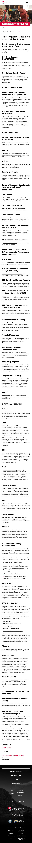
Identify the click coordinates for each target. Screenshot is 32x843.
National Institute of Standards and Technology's (13, 116)
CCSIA (3, 27)
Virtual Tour (20, 788)
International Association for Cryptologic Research (13, 503)
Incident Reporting (10, 835)
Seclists (3, 164)
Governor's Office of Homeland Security (11, 704)
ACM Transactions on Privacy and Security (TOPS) (12, 274)
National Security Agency (8, 76)
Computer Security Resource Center (19, 549)
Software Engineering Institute (9, 425)
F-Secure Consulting (6, 649)
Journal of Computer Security (9, 322)
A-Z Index (20, 795)
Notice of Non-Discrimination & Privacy (21, 832)
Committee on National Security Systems (12, 470)
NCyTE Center (6, 230)
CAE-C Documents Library (8, 208)
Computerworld (5, 378)
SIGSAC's (3, 262)
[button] (26, 2)
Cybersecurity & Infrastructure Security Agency (13, 631)
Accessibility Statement (21, 835)
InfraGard (4, 530)
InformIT (3, 395)
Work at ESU (10, 830)
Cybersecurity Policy (7, 626)
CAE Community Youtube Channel (10, 243)
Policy (11, 838)
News (11, 788)
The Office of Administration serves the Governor (12, 716)
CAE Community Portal (8, 217)
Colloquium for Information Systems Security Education (14, 453)
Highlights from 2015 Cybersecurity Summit (12, 623)
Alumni (16, 780)
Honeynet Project (7, 658)
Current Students (16, 771)
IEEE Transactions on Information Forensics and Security (15, 310)
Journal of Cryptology (7, 338)
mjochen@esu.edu (5, 759)
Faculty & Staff (16, 776)
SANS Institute (6, 586)
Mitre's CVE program (6, 97)
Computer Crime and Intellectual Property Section (13, 517)
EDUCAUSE (4, 488)
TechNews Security (7, 621)
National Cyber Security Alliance (10, 606)
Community (16, 784)
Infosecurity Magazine (6, 364)
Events (11, 791)
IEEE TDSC (4, 296)
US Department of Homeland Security (11, 628)
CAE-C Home (22, 199)
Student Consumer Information (21, 839)
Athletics (11, 793)
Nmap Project (16, 167)
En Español (11, 833)
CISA (3, 49)
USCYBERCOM (5, 62)
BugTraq (3, 153)
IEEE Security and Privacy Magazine (9, 283)
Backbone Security (14, 680)
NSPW (4, 352)
